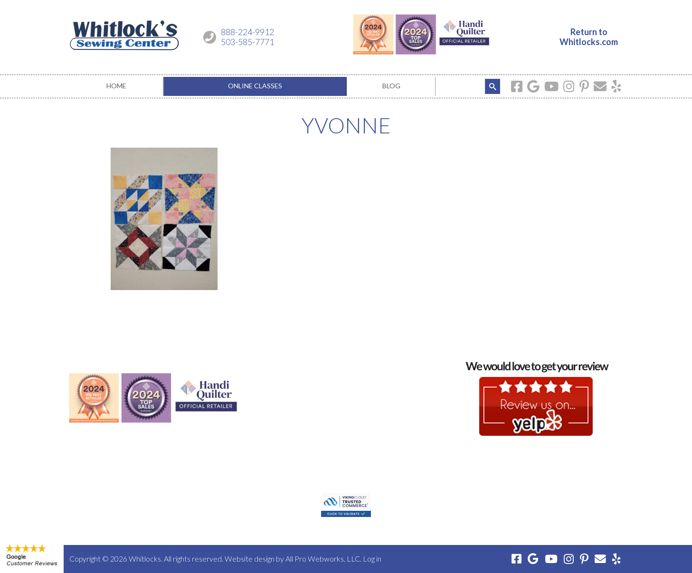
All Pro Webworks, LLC (322, 558)
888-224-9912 (247, 32)
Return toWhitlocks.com (588, 37)
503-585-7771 (247, 42)
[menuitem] (116, 86)
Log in (372, 558)
